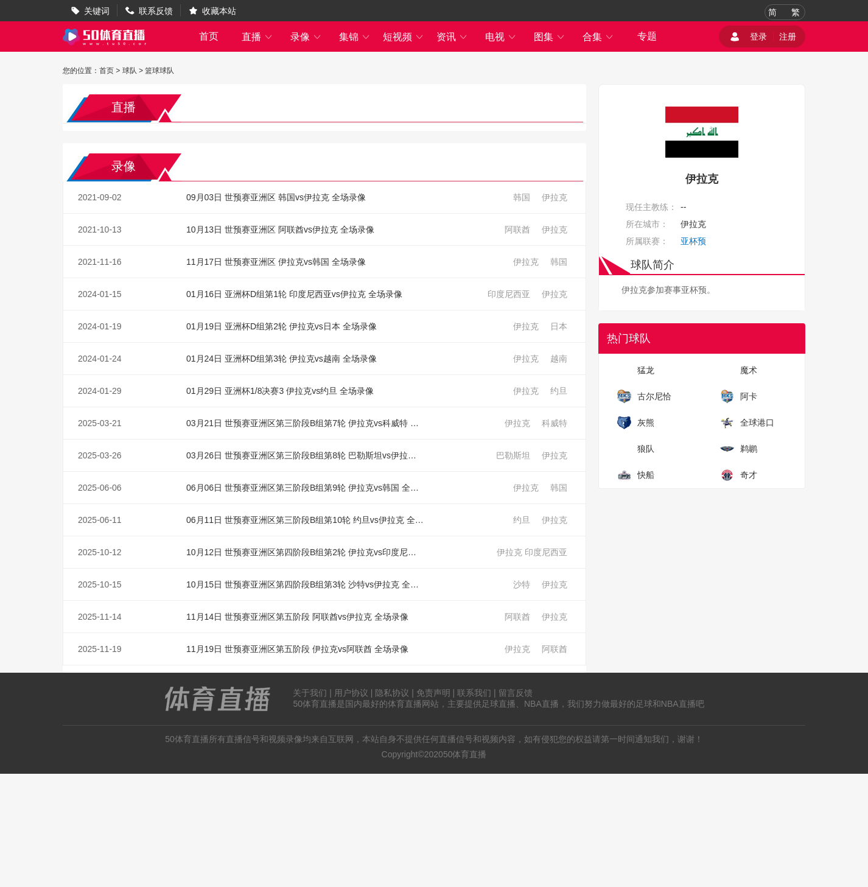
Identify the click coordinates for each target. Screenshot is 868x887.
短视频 (403, 37)
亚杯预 (693, 241)
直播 (257, 37)
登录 (758, 36)
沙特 (521, 584)
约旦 (558, 391)
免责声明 (433, 693)
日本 (558, 326)
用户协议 (351, 693)
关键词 (97, 11)
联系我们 (474, 693)
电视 (501, 37)
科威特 (554, 423)
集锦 (355, 37)
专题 (647, 36)
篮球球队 (159, 70)
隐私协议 (392, 693)
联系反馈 (156, 11)
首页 (209, 36)
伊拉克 (554, 197)
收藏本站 (219, 11)
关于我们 (310, 693)
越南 (558, 358)
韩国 (521, 197)
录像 (306, 37)
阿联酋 (517, 229)
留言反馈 (516, 693)
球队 (129, 70)
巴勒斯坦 (513, 455)
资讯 (452, 37)
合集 (598, 37)
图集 (549, 37)
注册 (787, 36)
